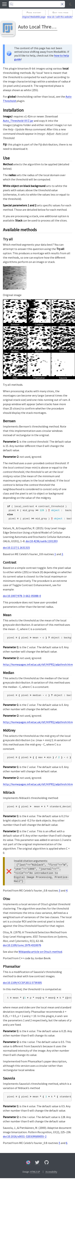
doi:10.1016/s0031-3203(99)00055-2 (24, 1136)
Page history (34, 12)
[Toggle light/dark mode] (70, 4)
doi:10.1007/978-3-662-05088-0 (22, 596)
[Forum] (28, 1163)
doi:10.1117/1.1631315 (16, 547)
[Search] (37, 4)
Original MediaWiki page (34, 16)
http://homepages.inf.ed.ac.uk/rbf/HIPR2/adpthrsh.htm (38, 664)
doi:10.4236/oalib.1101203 (41, 541)
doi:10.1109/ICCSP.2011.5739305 (22, 982)
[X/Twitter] (37, 1163)
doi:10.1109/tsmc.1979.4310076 (22, 945)
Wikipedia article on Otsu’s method (40, 951)
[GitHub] (46, 1163)
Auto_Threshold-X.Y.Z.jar (18, 120)
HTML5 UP (35, 1171)
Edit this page (60, 12)
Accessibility (51, 1171)
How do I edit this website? (60, 16)
